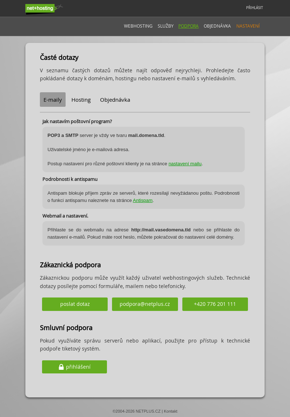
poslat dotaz (75, 303)
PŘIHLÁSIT (254, 7)
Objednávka (217, 26)
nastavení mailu (185, 163)
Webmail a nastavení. (65, 215)
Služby (166, 26)
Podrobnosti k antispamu (70, 179)
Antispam (143, 200)
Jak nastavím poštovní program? (77, 121)
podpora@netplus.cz (145, 303)
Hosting (81, 99)
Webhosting (138, 26)
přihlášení (78, 366)
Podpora (188, 26)
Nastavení (248, 26)
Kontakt (170, 411)
